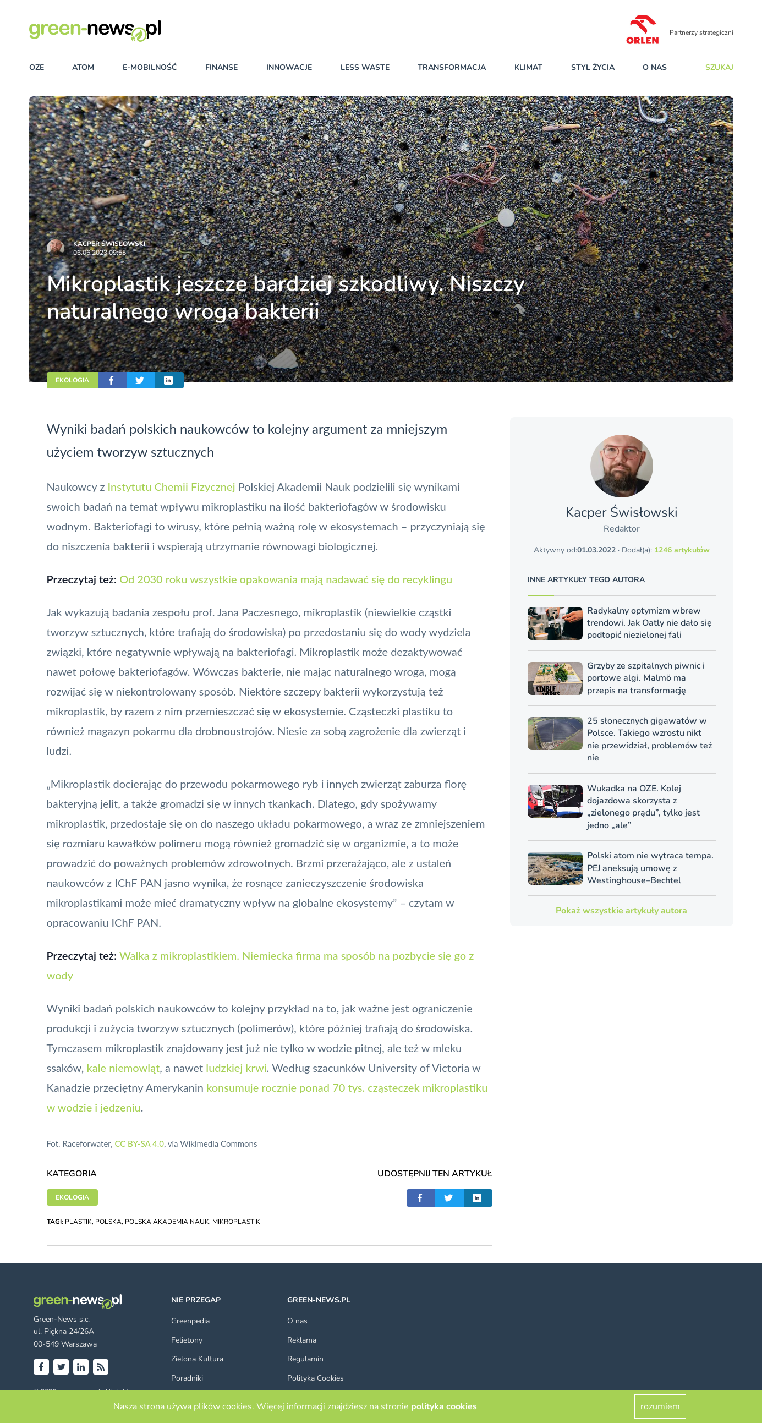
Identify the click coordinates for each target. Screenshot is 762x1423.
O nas (655, 67)
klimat (528, 67)
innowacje (289, 67)
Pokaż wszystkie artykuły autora (621, 911)
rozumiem (660, 1406)
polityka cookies (444, 1406)
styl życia (593, 67)
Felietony (186, 1340)
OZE (36, 67)
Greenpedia (190, 1321)
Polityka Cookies (315, 1378)
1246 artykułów (682, 550)
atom (83, 67)
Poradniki (187, 1378)
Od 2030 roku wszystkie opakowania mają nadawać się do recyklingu (285, 578)
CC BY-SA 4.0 (138, 1143)
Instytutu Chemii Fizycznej (171, 486)
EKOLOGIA (72, 380)
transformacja (452, 67)
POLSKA (108, 1221)
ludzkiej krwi (236, 1067)
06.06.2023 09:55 (99, 252)
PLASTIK (78, 1221)
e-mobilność (150, 67)
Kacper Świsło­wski (109, 243)
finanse (221, 67)
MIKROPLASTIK (236, 1221)
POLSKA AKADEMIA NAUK (167, 1221)
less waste (365, 67)
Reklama (301, 1340)
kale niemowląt (123, 1067)
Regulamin (305, 1359)
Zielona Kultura (197, 1359)
